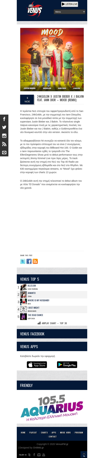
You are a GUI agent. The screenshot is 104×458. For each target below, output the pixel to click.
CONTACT (53, 436)
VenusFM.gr (62, 444)
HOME (23, 432)
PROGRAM (79, 432)
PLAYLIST (33, 432)
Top (84, 456)
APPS (54, 432)
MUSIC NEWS (65, 432)
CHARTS (44, 432)
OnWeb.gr (38, 447)
